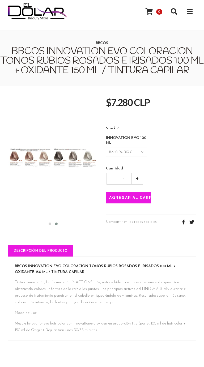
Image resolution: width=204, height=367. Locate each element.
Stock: (111, 128)
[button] (50, 223)
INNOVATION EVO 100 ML (126, 140)
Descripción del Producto (40, 251)
